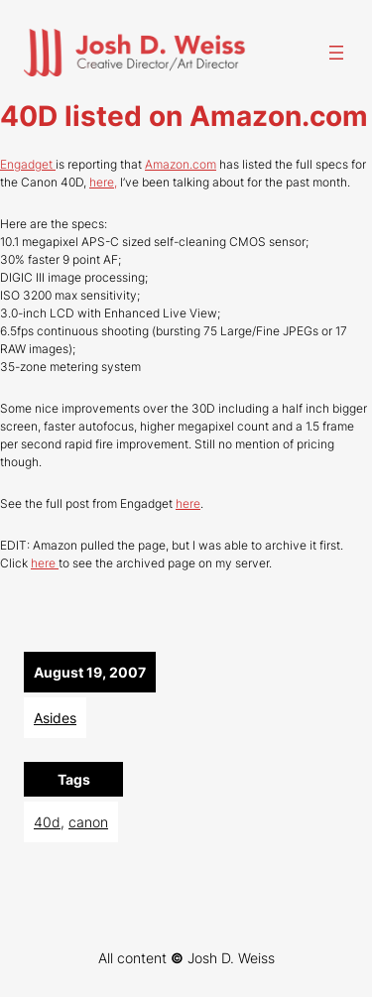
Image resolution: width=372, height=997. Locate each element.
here (188, 503)
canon (88, 821)
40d (47, 821)
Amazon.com (180, 164)
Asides (55, 717)
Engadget (28, 164)
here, (103, 182)
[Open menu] (336, 52)
